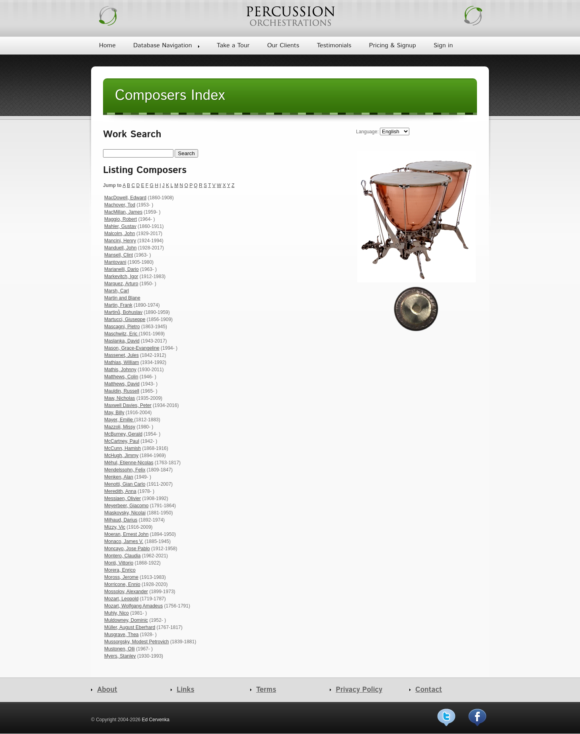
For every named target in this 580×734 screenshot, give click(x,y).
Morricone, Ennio (122, 584)
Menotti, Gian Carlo (124, 484)
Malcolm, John (119, 233)
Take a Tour (233, 45)
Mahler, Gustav (120, 226)
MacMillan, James (123, 212)
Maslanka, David (122, 341)
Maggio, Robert (120, 219)
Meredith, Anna (120, 491)
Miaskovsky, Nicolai (125, 513)
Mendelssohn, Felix (124, 470)
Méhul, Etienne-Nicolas (128, 462)
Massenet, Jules (121, 355)
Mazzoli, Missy (119, 427)
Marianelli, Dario (121, 269)
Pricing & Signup (392, 45)
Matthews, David (122, 384)
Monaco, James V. (123, 541)
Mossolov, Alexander (126, 591)
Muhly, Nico (116, 613)
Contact (428, 690)
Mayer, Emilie (119, 419)
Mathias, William (121, 362)
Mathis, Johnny (120, 369)
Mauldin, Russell (121, 391)
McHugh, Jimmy (121, 455)
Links (185, 690)
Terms (266, 690)
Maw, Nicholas (119, 398)
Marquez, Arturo (121, 283)
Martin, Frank (118, 305)
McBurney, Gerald (123, 434)
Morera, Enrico (120, 570)
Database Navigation (162, 45)
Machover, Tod (119, 205)
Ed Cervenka (155, 719)
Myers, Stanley (120, 656)
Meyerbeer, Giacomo (126, 505)
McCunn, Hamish (122, 448)
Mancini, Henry (120, 240)
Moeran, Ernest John (126, 534)
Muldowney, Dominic (126, 620)
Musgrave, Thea (121, 634)
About (107, 690)
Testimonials (334, 45)
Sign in (443, 45)
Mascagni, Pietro (122, 326)
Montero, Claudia (122, 556)
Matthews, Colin (121, 377)
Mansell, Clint (118, 255)
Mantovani (115, 262)
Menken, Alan (118, 477)
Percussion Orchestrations (290, 16)
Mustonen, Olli (119, 649)
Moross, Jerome (121, 577)
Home (107, 45)
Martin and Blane (122, 298)
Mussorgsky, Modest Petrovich (136, 641)
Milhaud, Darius (120, 520)
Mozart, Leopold (121, 599)
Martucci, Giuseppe (124, 319)
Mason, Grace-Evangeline (132, 348)
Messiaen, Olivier (122, 498)
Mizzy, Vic (114, 527)
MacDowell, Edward (125, 198)
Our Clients (283, 45)
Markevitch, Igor (121, 276)
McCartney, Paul (121, 441)
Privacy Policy (359, 690)
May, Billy (114, 412)
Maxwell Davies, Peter (128, 405)
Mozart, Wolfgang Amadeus (133, 606)
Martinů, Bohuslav (123, 312)
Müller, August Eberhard (129, 627)
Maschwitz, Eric (121, 334)
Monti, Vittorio (118, 563)
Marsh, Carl (116, 291)
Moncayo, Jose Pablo (127, 548)
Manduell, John (120, 248)
